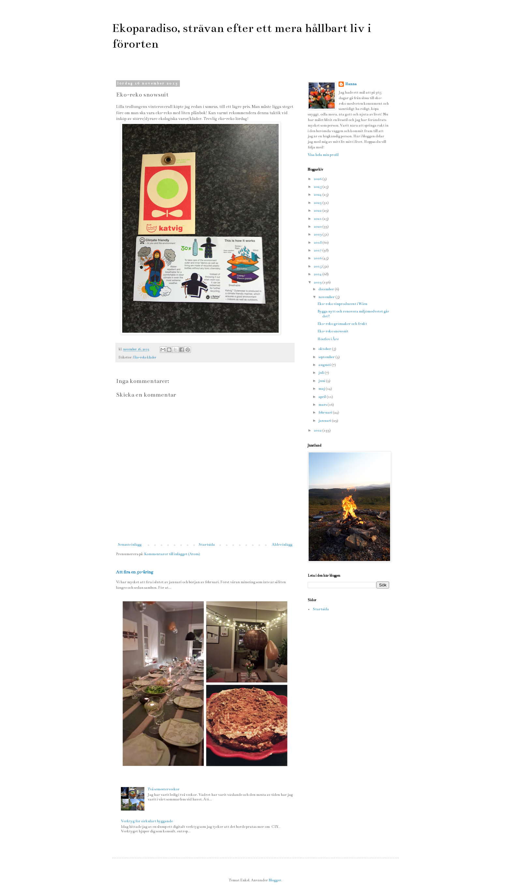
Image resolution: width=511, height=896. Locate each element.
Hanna (351, 84)
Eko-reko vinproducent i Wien (342, 304)
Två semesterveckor (164, 789)
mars (323, 404)
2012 (318, 430)
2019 (318, 234)
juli (321, 373)
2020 (318, 226)
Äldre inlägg (282, 544)
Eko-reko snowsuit (332, 331)
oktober (325, 349)
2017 (318, 250)
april (322, 397)
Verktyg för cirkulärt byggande (147, 821)
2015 (318, 266)
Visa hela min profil (323, 155)
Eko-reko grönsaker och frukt (342, 324)
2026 (318, 179)
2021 (318, 219)
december (326, 289)
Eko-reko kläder (144, 357)
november (326, 297)
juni (322, 381)
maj (322, 389)
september (326, 357)
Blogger (275, 880)
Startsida (206, 544)
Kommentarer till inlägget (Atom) (172, 554)
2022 (318, 210)
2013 (318, 282)
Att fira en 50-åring (134, 572)
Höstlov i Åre (328, 339)
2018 (318, 242)
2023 (318, 203)
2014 (318, 274)
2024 (318, 194)
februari (325, 412)
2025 (318, 187)
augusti (324, 365)
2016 (318, 258)
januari (325, 420)
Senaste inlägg (129, 544)
